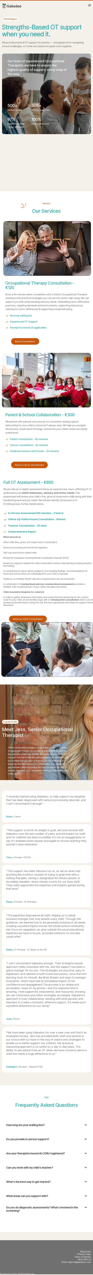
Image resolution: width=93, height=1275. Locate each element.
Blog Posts (85, 1251)
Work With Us (84, 1259)
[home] (11, 5)
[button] (89, 5)
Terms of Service (82, 1256)
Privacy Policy (84, 1254)
